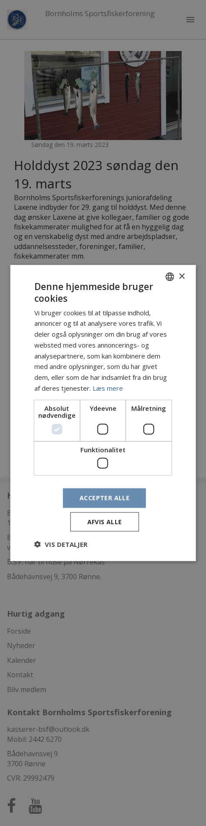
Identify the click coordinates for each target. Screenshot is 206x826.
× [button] (181, 276)
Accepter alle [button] (105, 498)
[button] (60, 544)
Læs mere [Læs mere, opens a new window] (108, 387)
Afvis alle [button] (104, 521)
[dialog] (103, 413)
